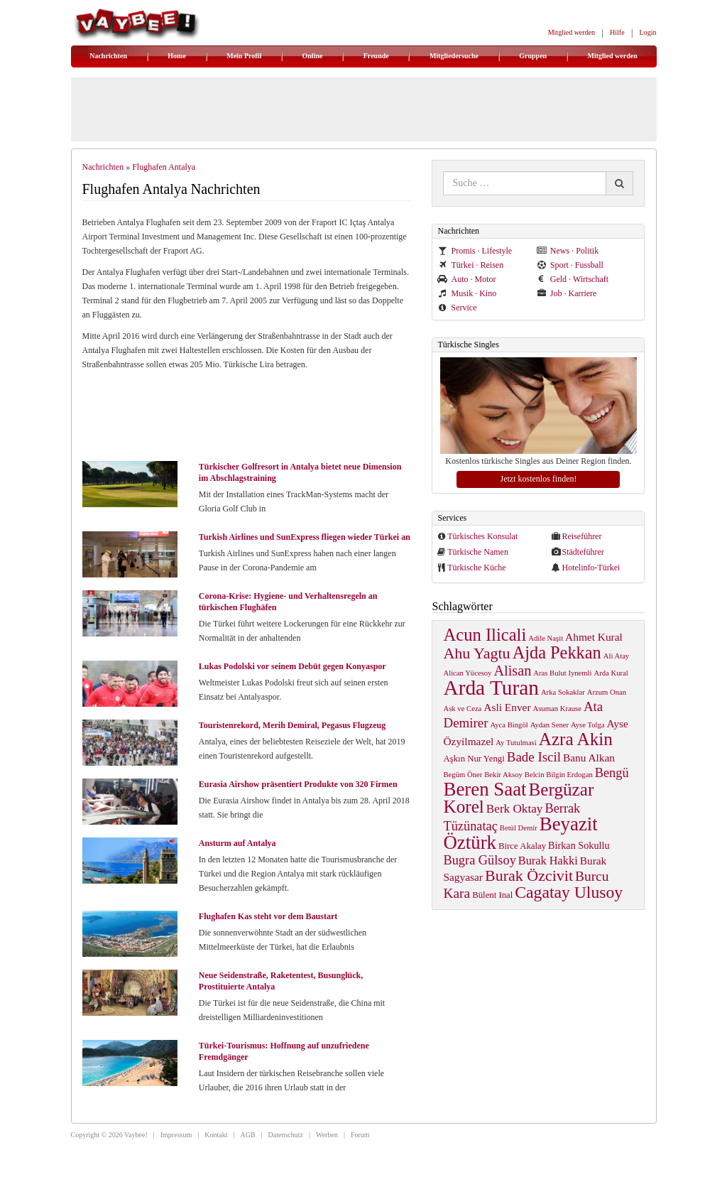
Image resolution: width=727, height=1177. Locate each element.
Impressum (176, 1135)
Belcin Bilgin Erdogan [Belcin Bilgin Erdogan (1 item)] (559, 775)
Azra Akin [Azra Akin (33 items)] (576, 739)
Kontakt (215, 1135)
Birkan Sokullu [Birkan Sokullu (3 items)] (578, 845)
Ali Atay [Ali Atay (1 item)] (616, 656)
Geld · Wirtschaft (572, 279)
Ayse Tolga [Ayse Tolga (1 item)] (588, 725)
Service (456, 308)
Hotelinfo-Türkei (591, 568)
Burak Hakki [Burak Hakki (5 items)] (548, 860)
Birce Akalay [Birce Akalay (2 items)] (522, 846)
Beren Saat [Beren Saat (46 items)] (484, 789)
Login (648, 32)
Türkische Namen (477, 552)
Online (312, 56)
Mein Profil (243, 56)
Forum (360, 1135)
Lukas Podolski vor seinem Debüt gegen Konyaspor (292, 666)
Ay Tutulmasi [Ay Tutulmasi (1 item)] (516, 743)
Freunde (376, 56)
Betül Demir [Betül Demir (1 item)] (518, 828)
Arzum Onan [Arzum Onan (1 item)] (606, 692)
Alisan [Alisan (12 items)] (512, 670)
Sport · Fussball (570, 265)
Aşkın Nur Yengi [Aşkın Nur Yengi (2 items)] (473, 759)
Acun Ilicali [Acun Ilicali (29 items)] (484, 634)
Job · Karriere (567, 293)
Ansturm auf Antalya (237, 843)
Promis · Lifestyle (474, 251)
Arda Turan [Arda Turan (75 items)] (490, 687)
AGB (247, 1135)
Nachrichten (108, 56)
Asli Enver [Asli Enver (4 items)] (506, 707)
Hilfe (617, 32)
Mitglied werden (571, 32)
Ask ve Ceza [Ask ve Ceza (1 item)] (462, 708)
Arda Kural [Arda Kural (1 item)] (611, 673)
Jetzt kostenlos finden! (538, 479)
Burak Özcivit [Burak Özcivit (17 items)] (529, 875)
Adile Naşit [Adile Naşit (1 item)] (545, 638)
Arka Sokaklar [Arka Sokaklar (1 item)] (563, 692)
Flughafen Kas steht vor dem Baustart (268, 916)
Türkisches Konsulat (482, 536)
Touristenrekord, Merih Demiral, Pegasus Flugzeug (292, 725)
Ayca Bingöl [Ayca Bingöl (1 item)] (509, 725)
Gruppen (533, 56)
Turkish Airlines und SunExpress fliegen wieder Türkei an (304, 537)
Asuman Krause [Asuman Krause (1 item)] (557, 708)
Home (177, 56)
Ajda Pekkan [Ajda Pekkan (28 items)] (557, 652)
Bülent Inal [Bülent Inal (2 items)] (492, 895)
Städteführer (582, 552)
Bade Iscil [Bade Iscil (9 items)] (534, 756)
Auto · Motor (466, 279)
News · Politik (567, 251)
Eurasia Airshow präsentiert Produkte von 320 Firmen (298, 784)
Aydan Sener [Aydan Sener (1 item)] (549, 725)
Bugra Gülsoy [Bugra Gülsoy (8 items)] (479, 860)
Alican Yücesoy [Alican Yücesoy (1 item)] (467, 673)
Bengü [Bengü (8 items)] (612, 773)
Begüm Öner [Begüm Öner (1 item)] (462, 775)
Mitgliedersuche (454, 56)
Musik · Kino (466, 293)
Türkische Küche (476, 568)
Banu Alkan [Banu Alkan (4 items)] (589, 758)
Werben (327, 1135)
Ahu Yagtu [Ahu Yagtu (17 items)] (476, 653)
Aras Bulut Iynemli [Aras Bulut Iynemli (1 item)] (562, 673)
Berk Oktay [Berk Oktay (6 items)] (514, 808)
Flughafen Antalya (163, 167)
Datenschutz (285, 1135)
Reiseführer (581, 536)
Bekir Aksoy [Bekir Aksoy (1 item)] (503, 775)
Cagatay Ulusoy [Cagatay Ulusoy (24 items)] (569, 892)
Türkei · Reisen (470, 265)
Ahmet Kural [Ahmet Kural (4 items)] (594, 637)
